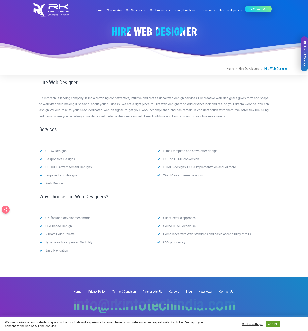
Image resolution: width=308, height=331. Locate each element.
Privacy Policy (97, 291)
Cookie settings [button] (252, 324)
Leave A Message (305, 54)
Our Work (209, 10)
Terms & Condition (124, 291)
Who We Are (114, 10)
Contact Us (258, 9)
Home (98, 10)
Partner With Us (152, 291)
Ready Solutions (187, 10)
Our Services (136, 10)
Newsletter (205, 291)
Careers (174, 291)
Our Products (160, 10)
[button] (144, 10)
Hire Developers (231, 10)
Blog (189, 291)
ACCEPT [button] (272, 324)
